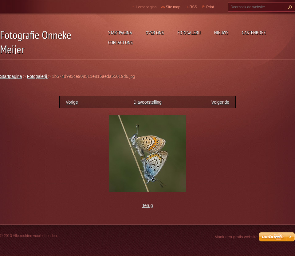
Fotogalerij (189, 32)
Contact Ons (120, 42)
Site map (173, 7)
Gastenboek (254, 32)
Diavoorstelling (147, 102)
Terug (147, 205)
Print (210, 7)
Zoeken (289, 7)
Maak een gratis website (236, 237)
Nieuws (221, 32)
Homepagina (146, 7)
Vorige (72, 102)
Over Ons (155, 32)
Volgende (220, 102)
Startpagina (120, 32)
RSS (193, 7)
